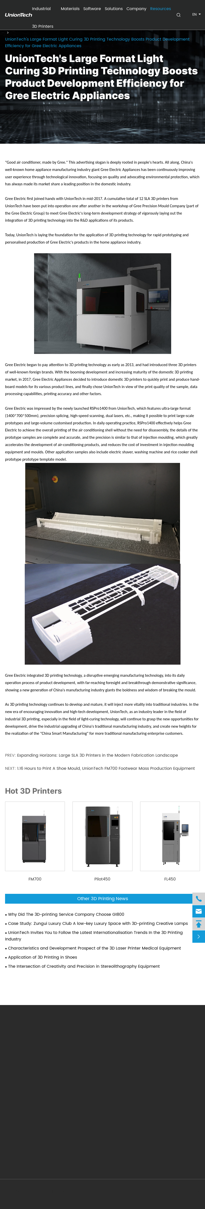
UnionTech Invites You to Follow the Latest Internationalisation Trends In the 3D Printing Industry (94, 935)
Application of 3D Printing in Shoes (42, 957)
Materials (70, 9)
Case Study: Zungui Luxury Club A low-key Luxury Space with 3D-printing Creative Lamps (98, 923)
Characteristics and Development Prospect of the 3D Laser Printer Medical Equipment (94, 948)
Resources (160, 9)
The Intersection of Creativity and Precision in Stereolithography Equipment (84, 966)
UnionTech (37, 1191)
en (194, 14)
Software (92, 9)
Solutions (114, 9)
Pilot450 (102, 879)
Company (136, 9)
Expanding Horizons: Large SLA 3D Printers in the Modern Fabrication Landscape (97, 755)
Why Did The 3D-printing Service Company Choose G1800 (66, 914)
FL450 (170, 879)
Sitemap (164, 1191)
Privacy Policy (190, 1191)
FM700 (35, 879)
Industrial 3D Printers (42, 12)
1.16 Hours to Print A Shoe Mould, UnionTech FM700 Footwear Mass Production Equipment (106, 768)
